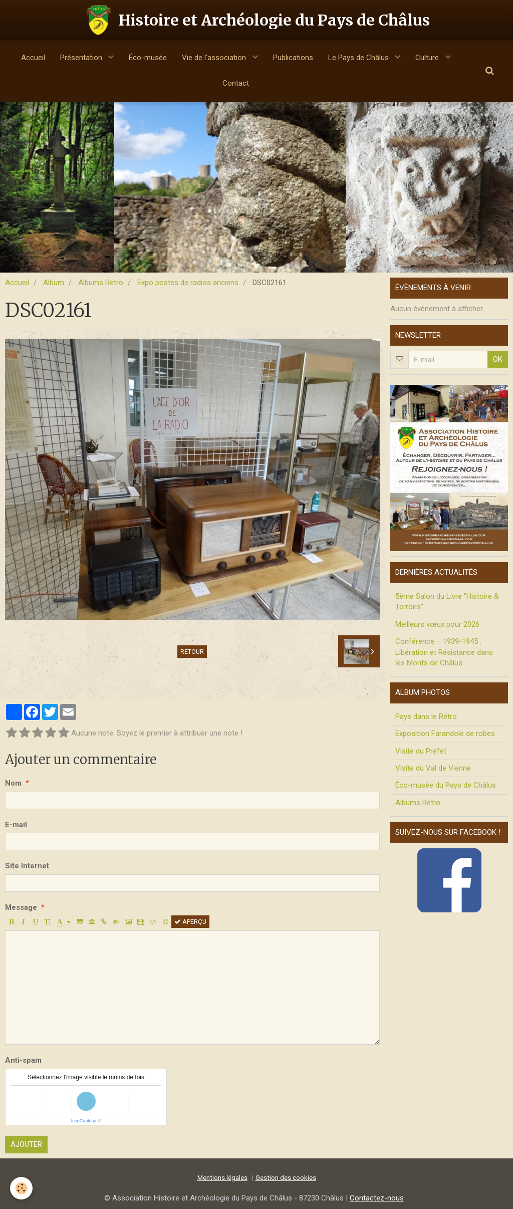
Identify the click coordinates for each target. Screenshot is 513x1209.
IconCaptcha (84, 1120)
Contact (235, 83)
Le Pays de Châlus (359, 57)
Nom (13, 783)
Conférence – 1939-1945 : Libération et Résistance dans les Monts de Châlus (444, 652)
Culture (428, 57)
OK (497, 359)
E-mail (16, 824)
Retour (192, 651)
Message (21, 907)
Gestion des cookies (285, 1177)
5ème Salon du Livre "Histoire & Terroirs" (447, 601)
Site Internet (27, 865)
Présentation (82, 57)
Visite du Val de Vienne (433, 768)
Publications (293, 57)
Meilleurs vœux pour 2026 (437, 624)
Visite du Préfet (420, 751)
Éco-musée (148, 57)
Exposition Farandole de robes (445, 733)
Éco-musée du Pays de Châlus (445, 785)
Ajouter (26, 1144)
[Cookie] (21, 1188)
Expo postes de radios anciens (187, 282)
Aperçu (190, 921)
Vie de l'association (215, 57)
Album (53, 282)
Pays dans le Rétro (426, 716)
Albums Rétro (100, 282)
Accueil (33, 57)
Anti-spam (23, 1060)
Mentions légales (222, 1177)
